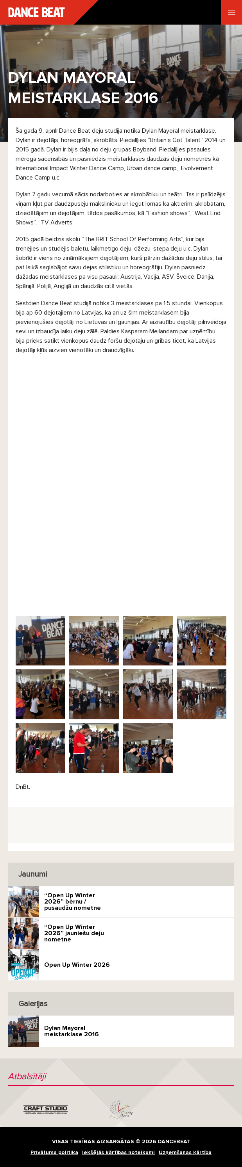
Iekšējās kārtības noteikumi (118, 1152)
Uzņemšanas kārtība (185, 1152)
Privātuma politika (54, 1152)
